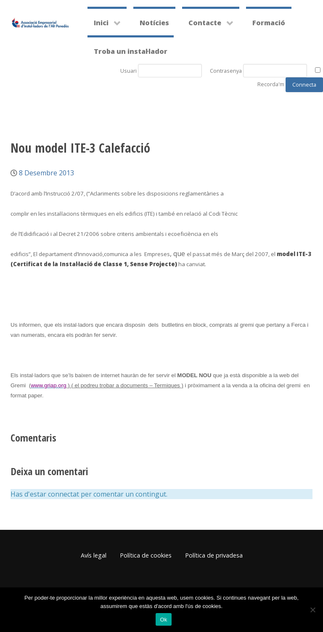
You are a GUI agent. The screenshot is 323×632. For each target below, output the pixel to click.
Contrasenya (226, 70)
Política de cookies (146, 555)
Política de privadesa (214, 555)
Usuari (128, 70)
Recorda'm (270, 84)
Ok (163, 619)
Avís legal (93, 555)
